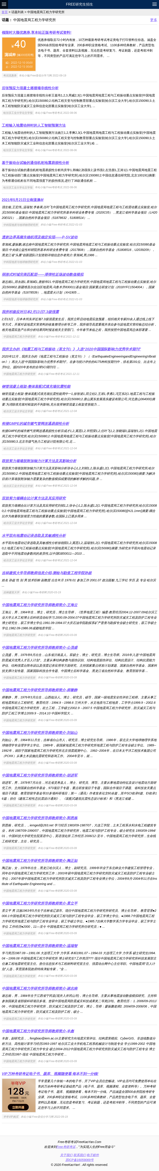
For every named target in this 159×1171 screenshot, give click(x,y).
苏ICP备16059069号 (79, 1160)
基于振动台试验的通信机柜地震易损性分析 (35, 163)
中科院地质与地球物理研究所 (20, 224)
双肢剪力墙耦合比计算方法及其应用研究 (34, 498)
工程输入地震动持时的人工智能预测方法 (34, 125)
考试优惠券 (10, 75)
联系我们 (79, 1155)
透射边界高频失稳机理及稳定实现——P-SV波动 (39, 237)
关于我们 (66, 1155)
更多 (153, 20)
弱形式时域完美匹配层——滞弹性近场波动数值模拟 (42, 274)
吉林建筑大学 (11, 592)
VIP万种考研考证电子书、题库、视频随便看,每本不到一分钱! (50, 1074)
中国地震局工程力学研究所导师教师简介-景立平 (39, 903)
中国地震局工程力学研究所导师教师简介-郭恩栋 (39, 818)
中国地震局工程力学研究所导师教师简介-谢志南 (39, 988)
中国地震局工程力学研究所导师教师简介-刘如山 (39, 733)
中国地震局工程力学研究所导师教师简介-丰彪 (38, 1031)
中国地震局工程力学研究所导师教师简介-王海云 (39, 605)
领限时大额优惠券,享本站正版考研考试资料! (36, 32)
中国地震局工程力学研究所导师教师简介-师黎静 (39, 690)
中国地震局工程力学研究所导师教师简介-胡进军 (39, 775)
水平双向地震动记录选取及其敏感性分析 (34, 536)
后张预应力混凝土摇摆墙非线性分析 (30, 88)
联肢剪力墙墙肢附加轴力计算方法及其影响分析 (39, 461)
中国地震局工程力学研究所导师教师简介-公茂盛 (39, 647)
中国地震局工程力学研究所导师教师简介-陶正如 (39, 861)
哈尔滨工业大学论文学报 (18, 112)
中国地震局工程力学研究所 (19, 336)
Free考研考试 (66, 1147)
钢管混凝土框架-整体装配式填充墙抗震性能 (36, 386)
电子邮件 (92, 1155)
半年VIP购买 (10, 1116)
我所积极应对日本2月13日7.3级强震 (30, 312)
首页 (5, 12)
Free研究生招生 (79, 4)
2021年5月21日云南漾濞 (22, 200)
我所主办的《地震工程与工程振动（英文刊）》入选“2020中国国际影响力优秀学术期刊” (71, 349)
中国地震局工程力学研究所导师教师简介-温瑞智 (39, 946)
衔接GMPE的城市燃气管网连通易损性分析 (35, 424)
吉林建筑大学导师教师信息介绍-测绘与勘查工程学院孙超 (47, 573)
